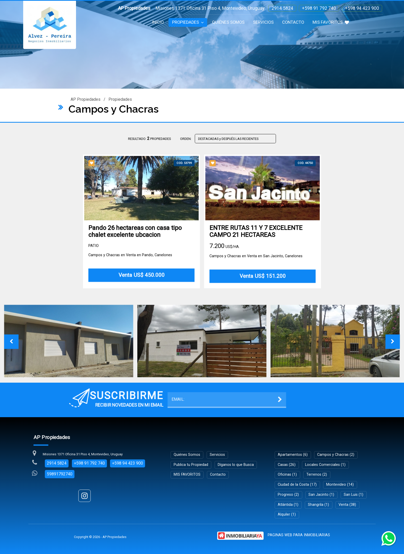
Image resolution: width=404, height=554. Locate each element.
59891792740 (59, 474)
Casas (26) (287, 465)
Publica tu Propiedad (191, 465)
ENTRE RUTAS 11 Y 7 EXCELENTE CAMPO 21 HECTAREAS (255, 235)
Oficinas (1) (287, 474)
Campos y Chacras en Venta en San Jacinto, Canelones (255, 259)
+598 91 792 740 (319, 8)
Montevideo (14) (340, 484)
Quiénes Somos (228, 22)
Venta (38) (347, 504)
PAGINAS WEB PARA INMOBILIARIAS (299, 535)
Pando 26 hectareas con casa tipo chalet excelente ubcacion (135, 235)
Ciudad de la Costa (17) (297, 484)
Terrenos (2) (316, 474)
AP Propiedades (85, 99)
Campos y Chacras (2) (335, 454)
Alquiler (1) (287, 514)
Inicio (158, 22)
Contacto (293, 22)
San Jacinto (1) (321, 494)
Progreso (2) (288, 494)
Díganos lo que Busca (236, 465)
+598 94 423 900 (362, 8)
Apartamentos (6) (293, 454)
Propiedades (188, 22)
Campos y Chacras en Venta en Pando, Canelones (130, 258)
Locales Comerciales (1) (325, 465)
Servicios (263, 22)
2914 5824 (282, 8)
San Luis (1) (353, 494)
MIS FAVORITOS (331, 22)
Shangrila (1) (318, 504)
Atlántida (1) (288, 504)
